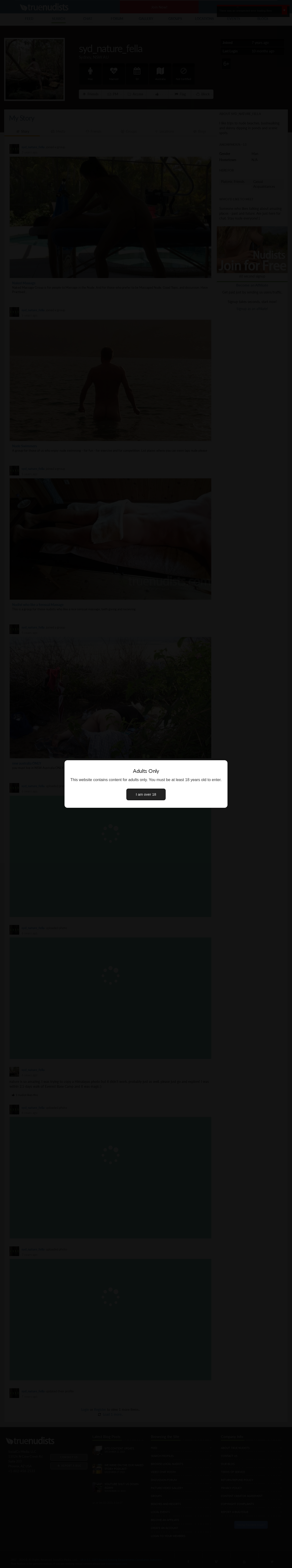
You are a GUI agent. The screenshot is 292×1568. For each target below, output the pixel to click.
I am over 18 (146, 794)
